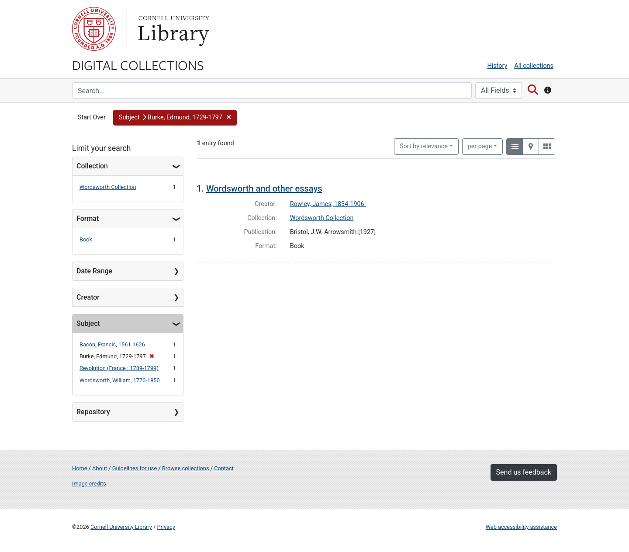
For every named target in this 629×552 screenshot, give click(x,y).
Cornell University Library (121, 527)
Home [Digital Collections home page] (79, 468)
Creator (88, 297)
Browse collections (185, 468)
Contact (224, 468)
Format (87, 218)
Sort (424, 146)
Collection (92, 166)
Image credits (89, 483)
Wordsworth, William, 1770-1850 (119, 380)
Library (172, 29)
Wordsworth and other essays (264, 188)
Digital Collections (138, 65)
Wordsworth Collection (107, 187)
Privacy (166, 527)
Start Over (92, 117)
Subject (88, 323)
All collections (533, 66)
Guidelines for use (134, 468)
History (497, 66)
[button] (175, 118)
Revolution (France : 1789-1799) (119, 368)
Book (85, 239)
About (99, 468)
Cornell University (94, 29)
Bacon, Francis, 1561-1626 (112, 344)
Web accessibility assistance (521, 527)
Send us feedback (523, 472)
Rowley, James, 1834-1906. (328, 204)
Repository (93, 412)
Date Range (94, 271)
